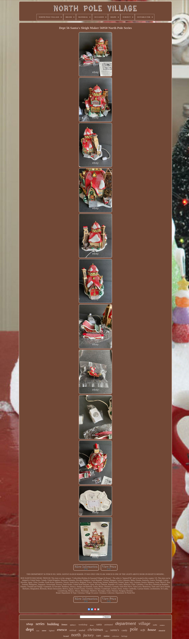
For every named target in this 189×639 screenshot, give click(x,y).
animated (108, 624)
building (53, 624)
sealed (82, 630)
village (144, 623)
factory (88, 635)
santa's (114, 630)
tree (107, 631)
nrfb (142, 630)
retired (72, 630)
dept (30, 629)
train (37, 631)
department (125, 623)
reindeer (162, 625)
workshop (82, 624)
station (106, 636)
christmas (95, 629)
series (40, 624)
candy (124, 630)
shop (29, 624)
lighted (51, 631)
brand (66, 636)
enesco (62, 630)
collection (115, 636)
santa (99, 624)
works (155, 625)
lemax (64, 624)
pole (134, 629)
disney (92, 625)
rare (98, 635)
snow (44, 630)
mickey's (73, 625)
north (76, 634)
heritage (124, 636)
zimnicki (162, 631)
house (152, 630)
